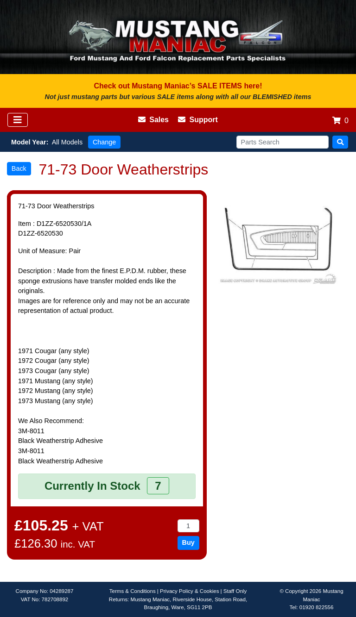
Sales (153, 120)
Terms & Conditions (132, 591)
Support (197, 120)
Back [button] (19, 168)
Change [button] (104, 142)
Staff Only (235, 591)
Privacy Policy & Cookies (189, 591)
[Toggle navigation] (17, 120)
